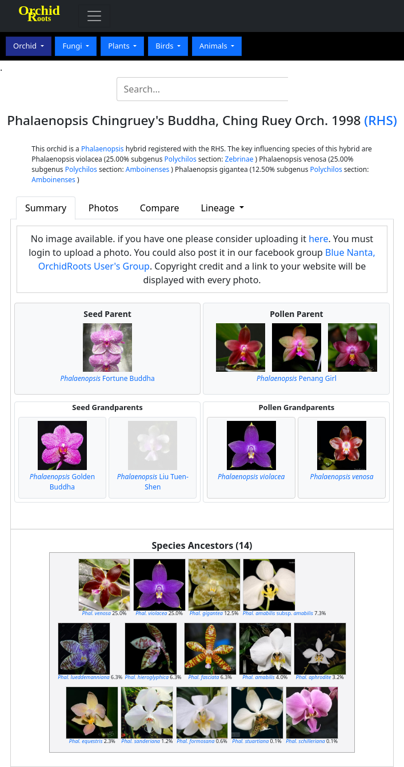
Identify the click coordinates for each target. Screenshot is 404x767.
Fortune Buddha (107, 378)
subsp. (278, 613)
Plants (119, 46)
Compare (159, 208)
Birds (165, 46)
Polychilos (181, 159)
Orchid (25, 46)
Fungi (73, 46)
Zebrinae (239, 159)
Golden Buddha (62, 482)
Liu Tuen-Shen (153, 482)
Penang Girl (297, 378)
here (318, 238)
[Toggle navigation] (94, 16)
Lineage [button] (219, 208)
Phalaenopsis (102, 149)
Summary (45, 208)
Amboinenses (148, 169)
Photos (103, 208)
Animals (214, 46)
